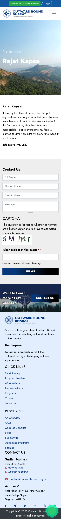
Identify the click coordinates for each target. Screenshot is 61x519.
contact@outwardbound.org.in (28, 479)
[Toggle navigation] (53, 13)
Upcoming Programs (17, 443)
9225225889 (14, 468)
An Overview (12, 418)
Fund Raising (12, 373)
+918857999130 (16, 472)
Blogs (8, 433)
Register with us (14, 388)
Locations (10, 403)
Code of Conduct (15, 428)
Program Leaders (15, 378)
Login (47, 3)
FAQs (8, 423)
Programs (10, 393)
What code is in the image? (22, 250)
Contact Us (45, 298)
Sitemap (9, 448)
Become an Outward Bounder (25, 3)
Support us (11, 438)
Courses (10, 398)
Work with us (12, 383)
